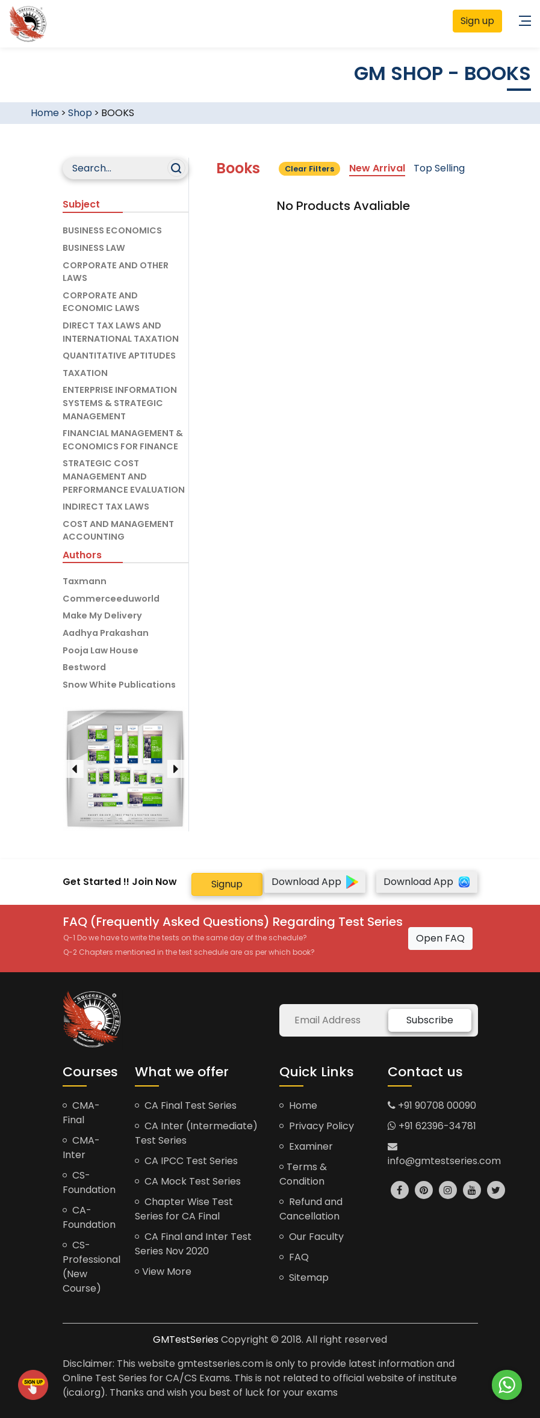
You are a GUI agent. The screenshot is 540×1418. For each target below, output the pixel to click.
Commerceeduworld (111, 599)
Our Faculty (311, 1237)
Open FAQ (440, 938)
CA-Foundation (89, 1217)
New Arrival (377, 168)
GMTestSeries (186, 1339)
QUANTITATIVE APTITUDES (119, 356)
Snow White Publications (119, 685)
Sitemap (304, 1277)
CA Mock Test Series (188, 1181)
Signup (227, 884)
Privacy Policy (316, 1126)
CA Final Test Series (186, 1105)
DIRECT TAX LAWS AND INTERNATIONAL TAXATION (121, 332)
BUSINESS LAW (94, 248)
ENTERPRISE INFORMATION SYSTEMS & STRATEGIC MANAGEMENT (120, 403)
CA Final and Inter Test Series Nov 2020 (193, 1244)
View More (163, 1271)
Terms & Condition (303, 1174)
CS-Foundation (89, 1182)
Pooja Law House (100, 650)
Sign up (477, 21)
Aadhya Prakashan (106, 633)
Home (45, 113)
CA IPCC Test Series (186, 1161)
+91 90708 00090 (432, 1105)
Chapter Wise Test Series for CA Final (184, 1209)
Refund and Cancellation (311, 1209)
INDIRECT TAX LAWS (106, 507)
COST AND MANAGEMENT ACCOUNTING (118, 530)
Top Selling (439, 168)
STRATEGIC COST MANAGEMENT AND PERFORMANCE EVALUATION (124, 476)
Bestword (84, 667)
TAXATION (85, 373)
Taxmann (85, 581)
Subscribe (429, 1020)
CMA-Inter (81, 1147)
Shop (80, 113)
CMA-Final (81, 1113)
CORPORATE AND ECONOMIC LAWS (101, 302)
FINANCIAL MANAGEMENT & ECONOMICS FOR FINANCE (123, 439)
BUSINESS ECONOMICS (112, 230)
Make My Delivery (102, 615)
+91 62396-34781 (432, 1126)
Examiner (306, 1146)
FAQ (294, 1257)
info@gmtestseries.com (444, 1154)
